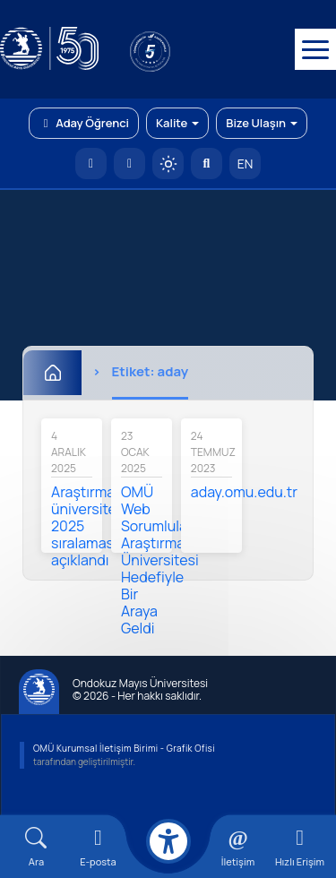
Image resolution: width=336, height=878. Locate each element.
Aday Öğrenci (84, 123)
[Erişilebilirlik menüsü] (168, 841)
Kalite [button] (177, 123)
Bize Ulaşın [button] (261, 123)
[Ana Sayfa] (52, 372)
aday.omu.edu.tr (244, 492)
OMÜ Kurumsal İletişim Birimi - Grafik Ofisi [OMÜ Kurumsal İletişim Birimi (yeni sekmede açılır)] (124, 748)
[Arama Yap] (206, 163)
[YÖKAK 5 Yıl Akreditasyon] (179, 49)
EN (245, 163)
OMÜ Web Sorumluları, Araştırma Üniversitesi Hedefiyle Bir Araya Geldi (160, 560)
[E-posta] (129, 163)
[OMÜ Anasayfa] (91, 163)
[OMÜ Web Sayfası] (49, 49)
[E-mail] (98, 847)
